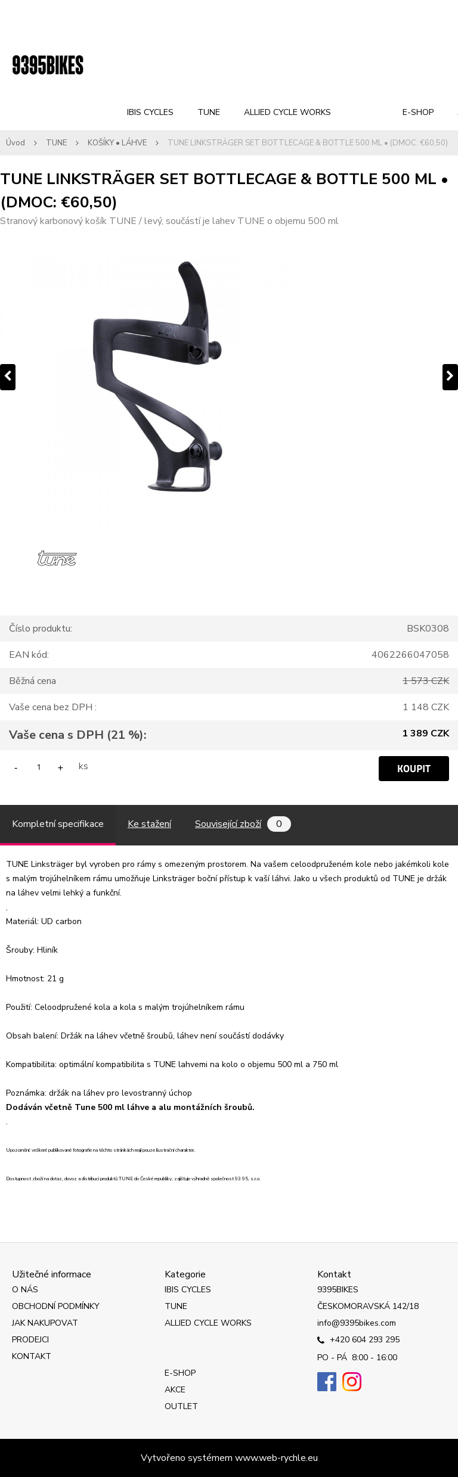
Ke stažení (149, 824)
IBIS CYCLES (150, 112)
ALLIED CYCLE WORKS (287, 112)
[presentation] (8, 377)
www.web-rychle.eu (276, 1457)
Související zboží (243, 824)
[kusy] (39, 766)
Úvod (15, 143)
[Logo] (47, 65)
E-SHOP (418, 112)
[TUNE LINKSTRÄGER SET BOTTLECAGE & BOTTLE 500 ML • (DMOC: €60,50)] (229, 377)
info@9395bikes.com (356, 1323)
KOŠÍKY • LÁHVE (117, 143)
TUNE (208, 112)
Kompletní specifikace (58, 824)
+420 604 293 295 (358, 1340)
